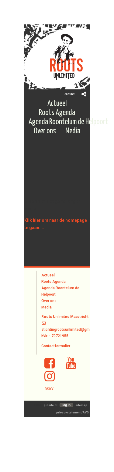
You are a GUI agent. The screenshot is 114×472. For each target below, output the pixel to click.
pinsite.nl (50, 405)
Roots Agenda (53, 281)
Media (46, 307)
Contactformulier (55, 346)
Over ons (49, 301)
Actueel (48, 275)
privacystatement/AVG (72, 412)
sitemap (81, 405)
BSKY (49, 389)
